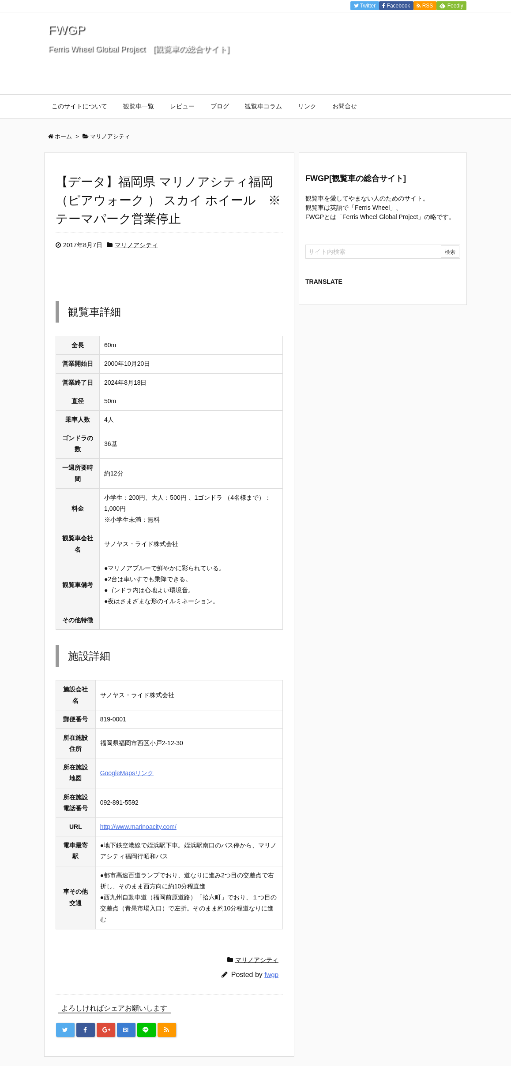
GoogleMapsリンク (127, 772)
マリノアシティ (136, 245)
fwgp (271, 974)
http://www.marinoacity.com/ (138, 826)
